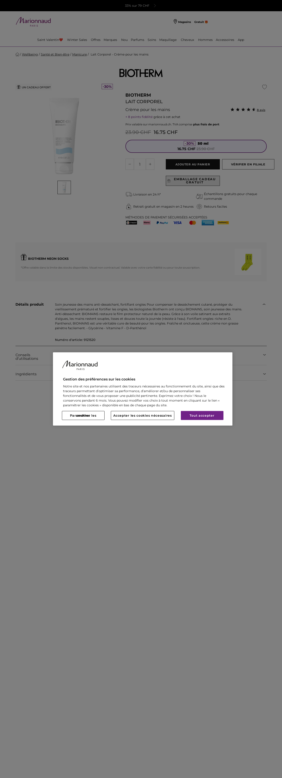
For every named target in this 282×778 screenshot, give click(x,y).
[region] (142, 389)
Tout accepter (202, 415)
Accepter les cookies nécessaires (142, 415)
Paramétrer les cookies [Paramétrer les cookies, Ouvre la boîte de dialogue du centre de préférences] (83, 415)
